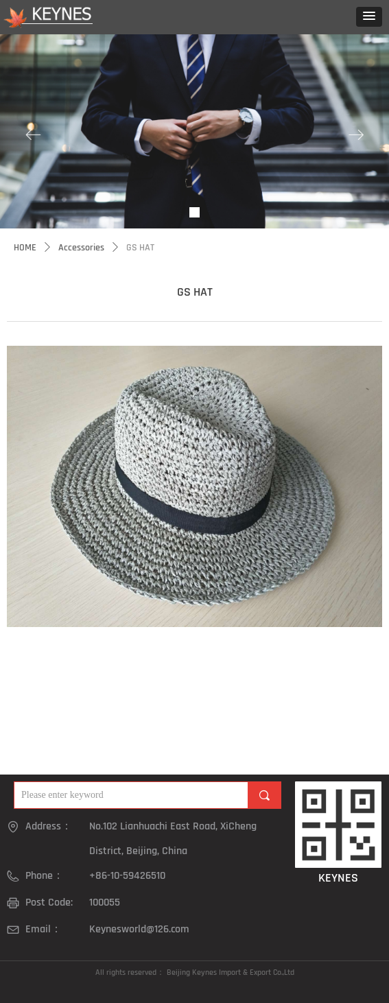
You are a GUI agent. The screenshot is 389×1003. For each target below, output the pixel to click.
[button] (369, 17)
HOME (25, 247)
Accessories (81, 247)
